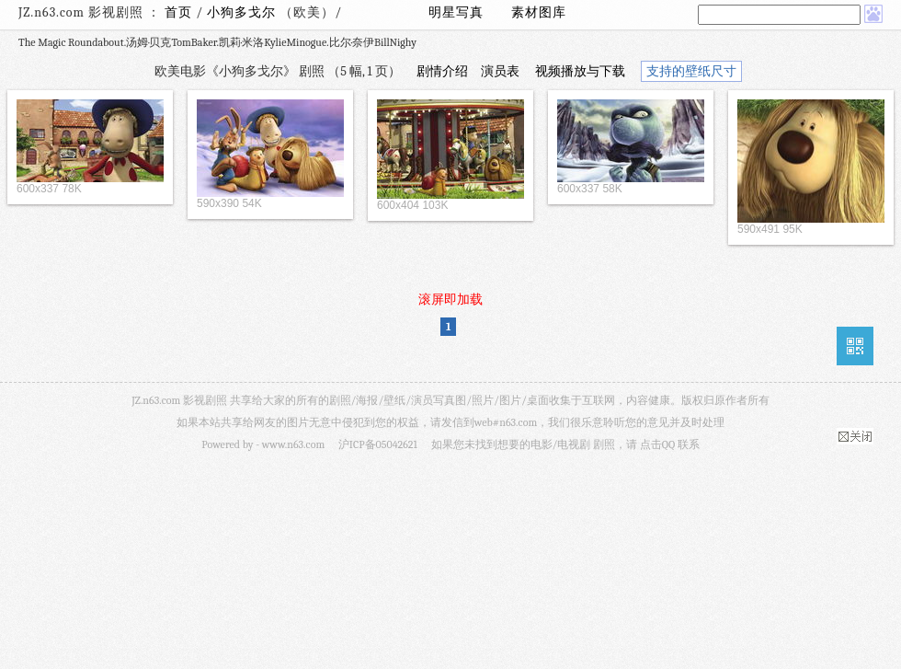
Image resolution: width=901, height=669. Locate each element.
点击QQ (657, 444)
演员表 (500, 71)
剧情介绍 (442, 71)
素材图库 (538, 12)
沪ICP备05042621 (377, 444)
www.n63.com (293, 444)
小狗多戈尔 (243, 12)
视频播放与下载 (580, 71)
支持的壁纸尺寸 (691, 71)
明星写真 (456, 12)
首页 (178, 12)
